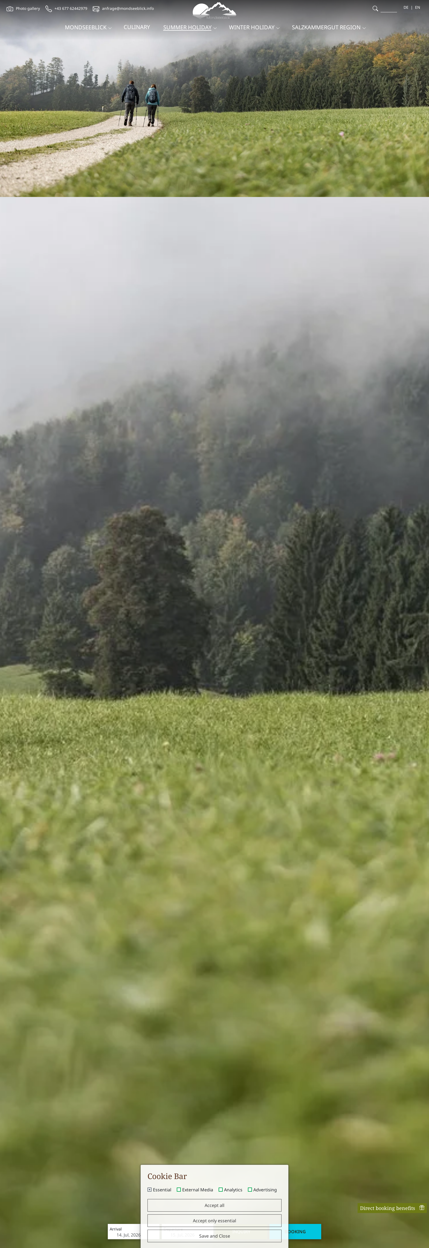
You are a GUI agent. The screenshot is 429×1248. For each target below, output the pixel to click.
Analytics (233, 1190)
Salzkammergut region (326, 27)
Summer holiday (187, 27)
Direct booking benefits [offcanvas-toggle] (392, 1208)
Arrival (116, 1229)
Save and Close (214, 1236)
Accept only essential (214, 1221)
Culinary (137, 27)
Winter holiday (251, 27)
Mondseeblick (85, 27)
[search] (375, 8)
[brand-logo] (214, 10)
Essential (162, 1190)
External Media (197, 1190)
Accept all (214, 1205)
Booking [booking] (295, 1232)
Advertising (265, 1190)
